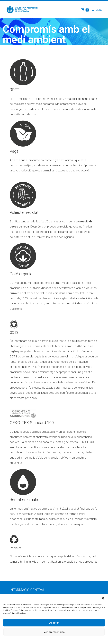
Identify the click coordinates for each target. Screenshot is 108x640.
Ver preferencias (54, 632)
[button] (103, 598)
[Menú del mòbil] (96, 9)
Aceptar (54, 622)
